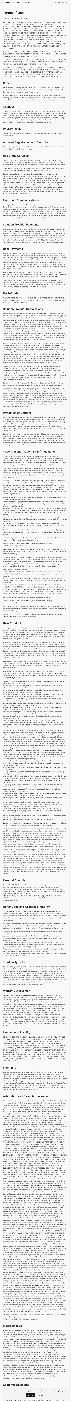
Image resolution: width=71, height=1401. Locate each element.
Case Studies (26, 2)
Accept (30, 1395)
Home (18, 2)
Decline (40, 1395)
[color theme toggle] (66, 2)
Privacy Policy (58, 1391)
